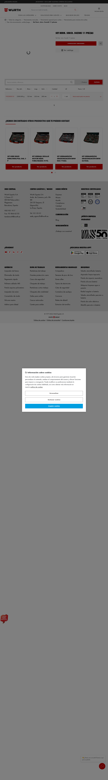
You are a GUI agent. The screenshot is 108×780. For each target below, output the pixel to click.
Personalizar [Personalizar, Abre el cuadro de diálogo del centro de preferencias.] (54, 393)
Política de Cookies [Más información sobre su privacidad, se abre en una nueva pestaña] (36, 387)
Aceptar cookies (54, 406)
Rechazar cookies (54, 400)
